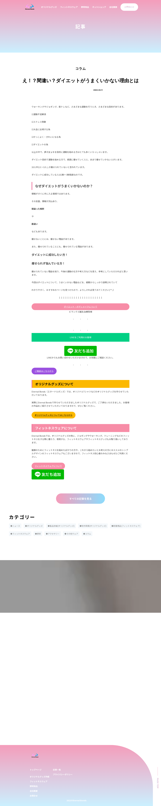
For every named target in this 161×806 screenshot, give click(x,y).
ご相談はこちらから (44, 371)
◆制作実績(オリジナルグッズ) (93, 525)
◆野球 (38, 533)
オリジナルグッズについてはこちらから (53, 415)
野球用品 (85, 7)
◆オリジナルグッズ (34, 525)
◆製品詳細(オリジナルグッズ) (61, 525)
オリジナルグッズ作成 (39, 776)
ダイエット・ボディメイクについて (80, 306)
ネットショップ (99, 7)
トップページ (36, 769)
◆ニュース (15, 525)
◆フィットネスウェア (20, 533)
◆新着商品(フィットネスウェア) (125, 525)
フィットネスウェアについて (48, 465)
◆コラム (87, 533)
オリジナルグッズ (49, 7)
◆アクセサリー (52, 533)
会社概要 (113, 7)
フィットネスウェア (69, 7)
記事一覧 (57, 769)
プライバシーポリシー (63, 774)
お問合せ (34, 795)
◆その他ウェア (71, 533)
